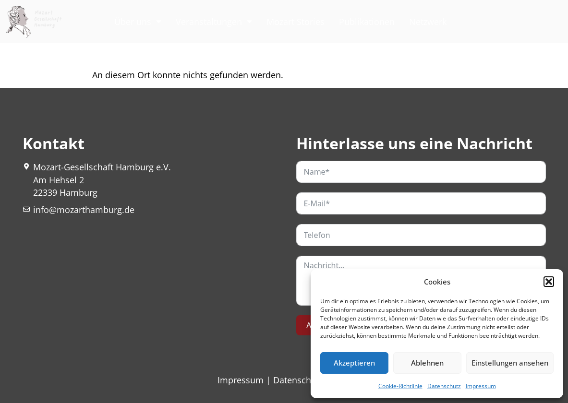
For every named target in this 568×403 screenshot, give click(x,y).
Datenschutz (444, 386)
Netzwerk (428, 21)
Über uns (137, 21)
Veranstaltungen (214, 21)
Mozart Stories (295, 21)
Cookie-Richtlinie (400, 386)
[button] (549, 281)
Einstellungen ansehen (509, 362)
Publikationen (367, 21)
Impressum (481, 386)
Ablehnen (427, 362)
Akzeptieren (354, 362)
